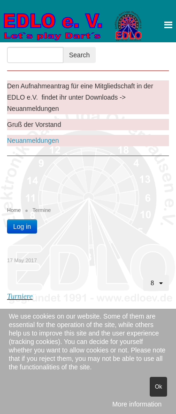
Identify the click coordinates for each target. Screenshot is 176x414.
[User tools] (156, 283)
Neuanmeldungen (33, 140)
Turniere (20, 296)
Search (79, 55)
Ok (158, 386)
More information (136, 404)
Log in (22, 226)
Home (14, 210)
